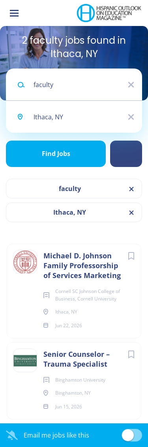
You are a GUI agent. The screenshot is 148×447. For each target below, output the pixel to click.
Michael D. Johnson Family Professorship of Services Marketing (82, 265)
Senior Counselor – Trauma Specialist (76, 359)
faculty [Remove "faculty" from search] (70, 188)
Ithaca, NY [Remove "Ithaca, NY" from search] (69, 212)
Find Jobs (56, 153)
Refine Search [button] (126, 154)
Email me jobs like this (56, 435)
